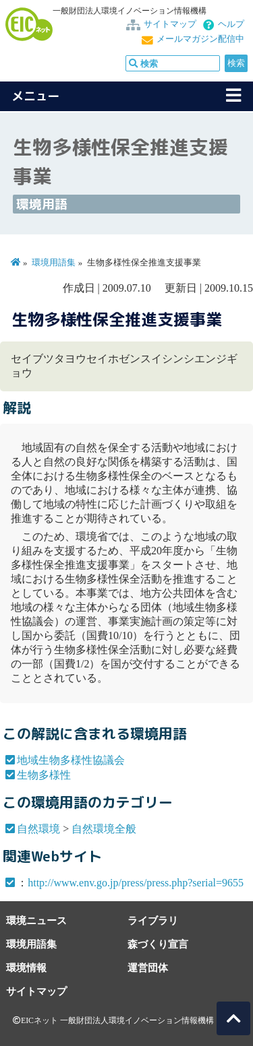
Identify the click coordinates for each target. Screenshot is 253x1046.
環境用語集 (54, 262)
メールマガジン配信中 (200, 39)
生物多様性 (44, 775)
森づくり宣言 (158, 944)
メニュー (35, 96)
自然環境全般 (104, 829)
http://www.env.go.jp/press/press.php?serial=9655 (136, 882)
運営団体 (148, 967)
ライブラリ (153, 920)
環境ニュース (36, 920)
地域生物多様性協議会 (71, 760)
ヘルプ (231, 24)
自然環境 (38, 829)
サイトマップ (170, 24)
